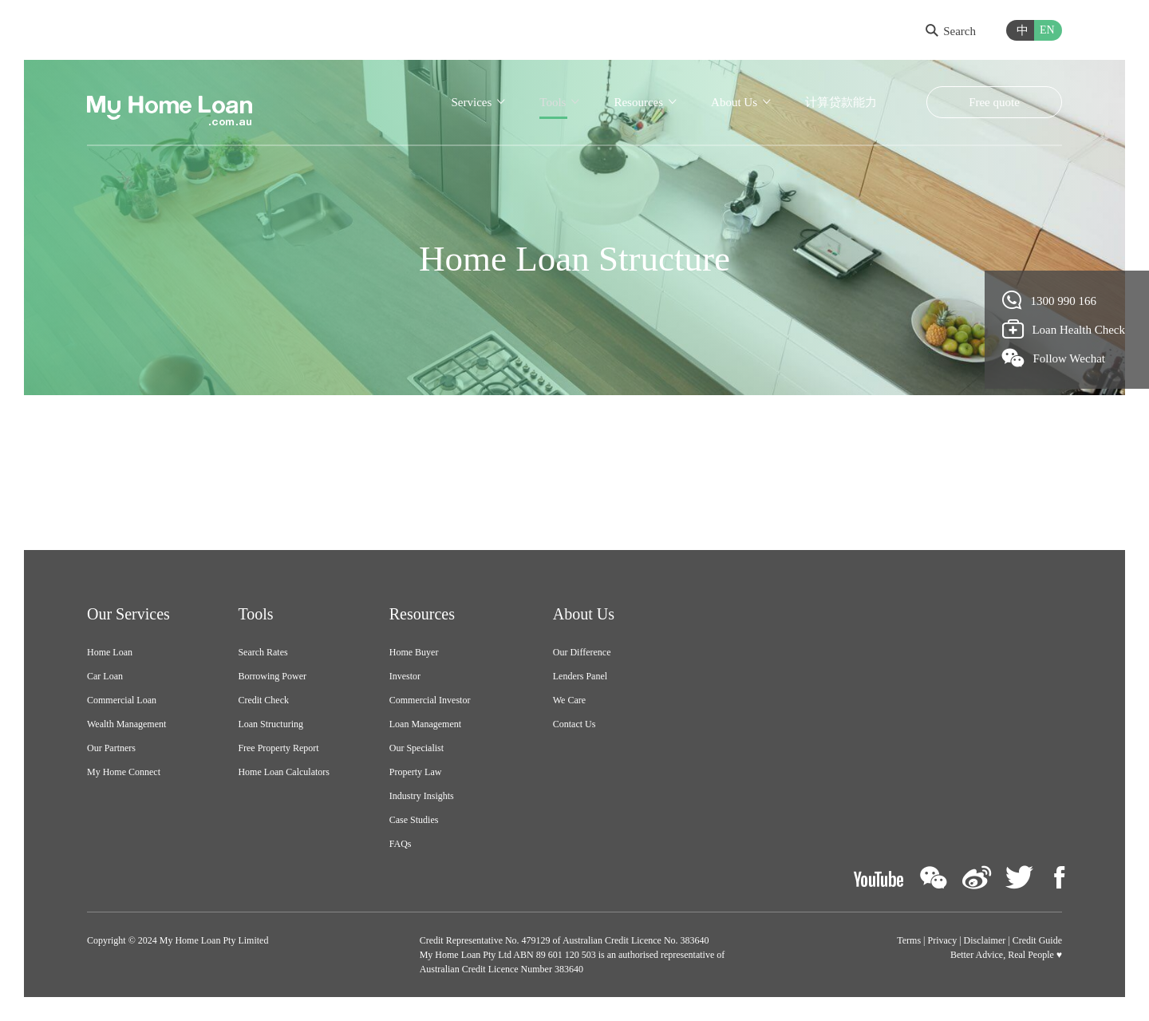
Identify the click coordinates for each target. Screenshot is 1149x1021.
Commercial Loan (121, 700)
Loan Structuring (270, 724)
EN (1047, 30)
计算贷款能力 (841, 102)
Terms (909, 940)
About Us (734, 102)
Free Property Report (278, 748)
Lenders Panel (580, 676)
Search (951, 31)
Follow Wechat (1054, 357)
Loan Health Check (1064, 328)
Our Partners (111, 748)
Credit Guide (1037, 940)
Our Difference (582, 652)
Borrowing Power (272, 676)
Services (471, 102)
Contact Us (574, 724)
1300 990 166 (1049, 300)
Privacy (943, 940)
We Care (569, 700)
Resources (638, 102)
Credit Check (263, 700)
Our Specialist (416, 748)
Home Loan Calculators (284, 772)
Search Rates (262, 652)
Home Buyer (414, 652)
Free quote (994, 102)
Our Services (128, 614)
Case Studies (414, 819)
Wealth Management (126, 724)
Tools (552, 102)
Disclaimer (985, 940)
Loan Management (425, 724)
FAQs (400, 843)
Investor (405, 676)
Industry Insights (421, 795)
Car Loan (105, 676)
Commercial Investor (430, 700)
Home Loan (109, 652)
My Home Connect (123, 772)
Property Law (415, 772)
